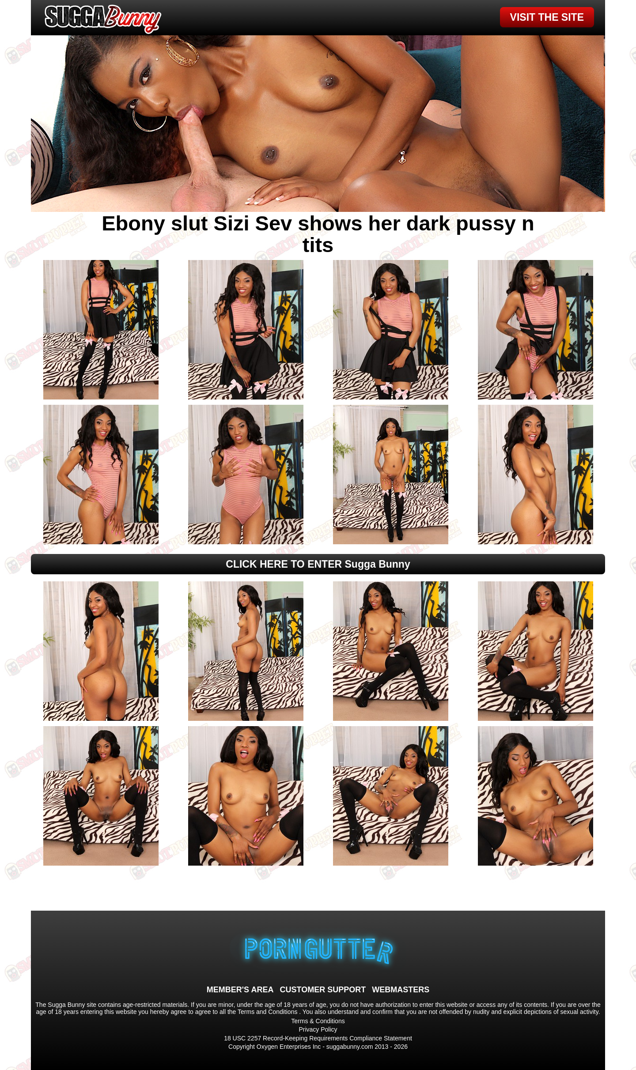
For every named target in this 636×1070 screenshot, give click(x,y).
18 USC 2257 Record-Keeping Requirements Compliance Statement (318, 1038)
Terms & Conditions (317, 1021)
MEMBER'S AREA (240, 990)
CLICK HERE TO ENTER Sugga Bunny (318, 564)
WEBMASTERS (400, 990)
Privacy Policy (318, 1029)
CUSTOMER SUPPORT (323, 990)
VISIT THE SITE (547, 17)
